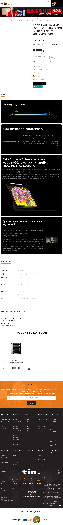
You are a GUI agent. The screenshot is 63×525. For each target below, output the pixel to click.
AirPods (15, 458)
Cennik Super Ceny (7, 500)
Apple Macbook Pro (42, 419)
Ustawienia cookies (4, 491)
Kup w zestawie (5, 476)
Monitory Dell (4, 455)
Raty (13, 481)
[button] (4, 12)
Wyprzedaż (38, 4)
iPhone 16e (15, 428)
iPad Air (27, 424)
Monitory (40, 455)
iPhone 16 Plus (16, 435)
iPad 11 (27, 421)
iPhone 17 (15, 426)
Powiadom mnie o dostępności (44, 63)
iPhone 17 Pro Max (17, 421)
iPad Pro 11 (27, 430)
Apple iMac (40, 424)
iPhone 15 (15, 442)
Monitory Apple (41, 430)
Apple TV (3, 426)
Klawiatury (40, 464)
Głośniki (15, 464)
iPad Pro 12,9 (28, 433)
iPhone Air (15, 419)
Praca (2, 483)
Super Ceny (24, 4)
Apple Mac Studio (42, 428)
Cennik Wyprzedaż (6, 499)
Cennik (4, 497)
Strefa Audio (17, 450)
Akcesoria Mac (5, 424)
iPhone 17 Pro (16, 424)
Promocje (31, 4)
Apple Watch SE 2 (54, 438)
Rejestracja (46, 479)
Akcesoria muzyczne (18, 460)
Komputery (29, 450)
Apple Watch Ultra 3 (54, 421)
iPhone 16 (15, 437)
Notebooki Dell (4, 462)
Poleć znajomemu (39, 79)
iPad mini (27, 428)
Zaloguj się (45, 1)
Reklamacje (15, 486)
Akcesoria (4, 414)
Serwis (2, 486)
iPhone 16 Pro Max (17, 430)
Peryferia (40, 450)
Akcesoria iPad (5, 421)
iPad (26, 414)
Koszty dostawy (16, 476)
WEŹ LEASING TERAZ (39, 83)
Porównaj (37, 66)
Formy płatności (16, 473)
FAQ (13, 471)
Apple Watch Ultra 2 (54, 431)
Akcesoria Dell (4, 458)
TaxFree (3, 488)
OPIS (3, 94)
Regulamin (14, 483)
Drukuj (36, 76)
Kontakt (3, 473)
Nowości (18, 4)
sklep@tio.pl (39, 483)
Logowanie (46, 477)
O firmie (3, 478)
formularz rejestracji (28, 393)
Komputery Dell (5, 460)
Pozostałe (3, 428)
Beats (14, 455)
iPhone (15, 414)
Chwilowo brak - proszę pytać (43, 61)
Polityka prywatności (15, 478)
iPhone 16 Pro (16, 433)
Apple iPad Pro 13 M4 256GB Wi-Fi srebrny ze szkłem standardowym (15, 361)
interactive (58, 505)
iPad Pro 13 (28, 419)
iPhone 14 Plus (16, 444)
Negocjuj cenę (38, 73)
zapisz (31, 403)
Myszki (39, 461)
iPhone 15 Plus (16, 440)
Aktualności (4, 471)
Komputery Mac (43, 414)
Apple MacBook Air (42, 421)
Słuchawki (16, 462)
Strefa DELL (4, 450)
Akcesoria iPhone (5, 419)
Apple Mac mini (41, 426)
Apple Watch (54, 414)
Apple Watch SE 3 (54, 419)
